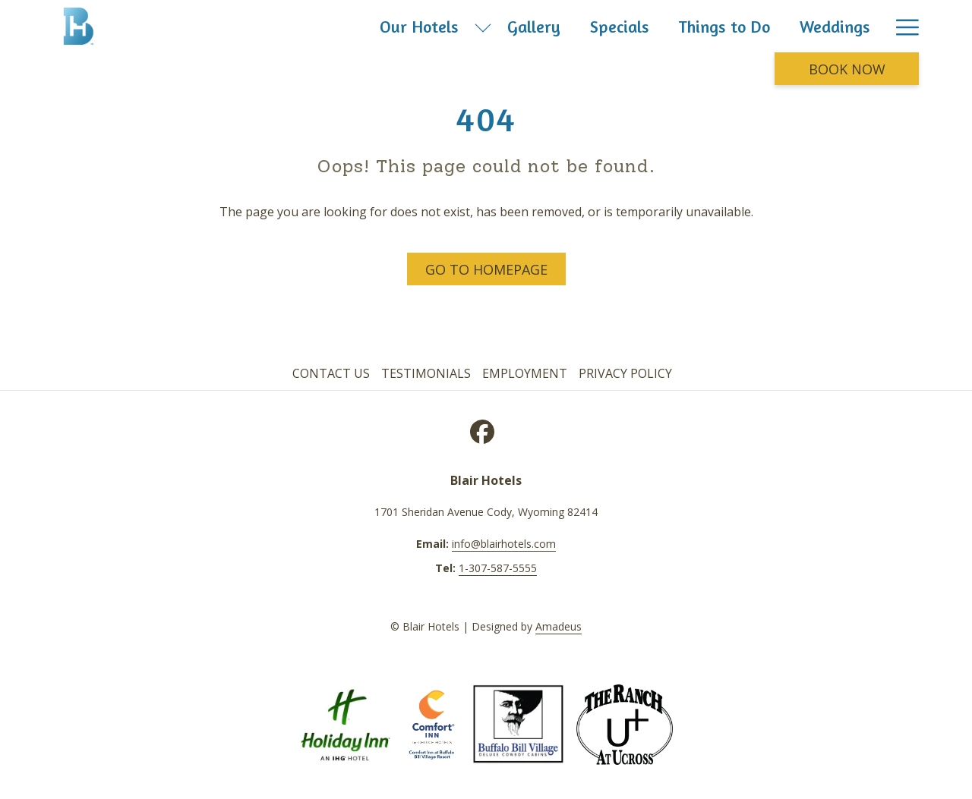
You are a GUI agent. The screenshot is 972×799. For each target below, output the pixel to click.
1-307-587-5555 (498, 568)
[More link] (902, 26)
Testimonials (426, 373)
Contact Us (331, 373)
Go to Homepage (486, 269)
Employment (524, 373)
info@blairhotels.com (504, 543)
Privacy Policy (625, 373)
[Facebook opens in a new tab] (482, 429)
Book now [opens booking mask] (847, 69)
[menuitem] (419, 26)
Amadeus (558, 626)
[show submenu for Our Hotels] (483, 26)
